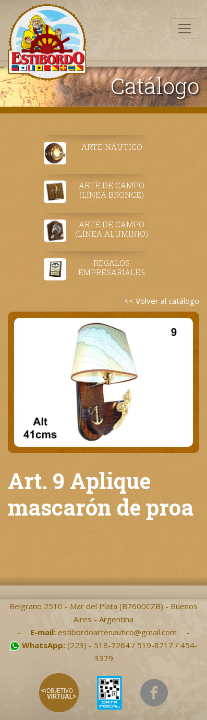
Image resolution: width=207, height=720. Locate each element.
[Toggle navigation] (184, 28)
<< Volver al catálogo (161, 300)
